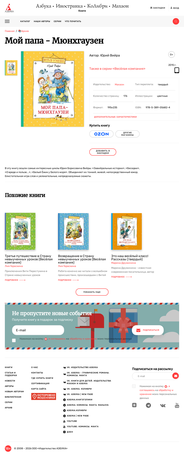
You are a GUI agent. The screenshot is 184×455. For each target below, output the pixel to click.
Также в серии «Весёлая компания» (117, 69)
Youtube (72, 421)
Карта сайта (38, 389)
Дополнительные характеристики (115, 117)
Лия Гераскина (14, 266)
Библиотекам (13, 397)
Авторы (9, 386)
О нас (34, 367)
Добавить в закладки (103, 152)
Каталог (25, 21)
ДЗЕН (70, 432)
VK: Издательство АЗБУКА (82, 367)
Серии (57, 21)
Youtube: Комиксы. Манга (82, 426)
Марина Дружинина (123, 262)
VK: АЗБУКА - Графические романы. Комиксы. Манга (88, 374)
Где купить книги (42, 378)
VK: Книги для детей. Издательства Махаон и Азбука (89, 382)
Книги (82, 11)
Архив (8, 408)
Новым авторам (14, 391)
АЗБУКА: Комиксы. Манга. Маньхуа (88, 405)
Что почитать (73, 21)
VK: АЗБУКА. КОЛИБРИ (79, 389)
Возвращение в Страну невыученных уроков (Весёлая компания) (82, 259)
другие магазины (127, 134)
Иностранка (69, 6)
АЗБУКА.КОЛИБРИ (77, 410)
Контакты (37, 373)
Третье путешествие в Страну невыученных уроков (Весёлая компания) (29, 259)
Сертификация (40, 383)
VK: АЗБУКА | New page (80, 394)
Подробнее (15, 280)
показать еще (92, 292)
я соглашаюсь (57, 338)
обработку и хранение (83, 338)
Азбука (43, 6)
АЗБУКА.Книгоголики (79, 400)
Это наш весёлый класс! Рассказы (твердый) (129, 257)
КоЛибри (97, 6)
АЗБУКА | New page (78, 416)
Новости (10, 381)
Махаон (120, 6)
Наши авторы (42, 21)
